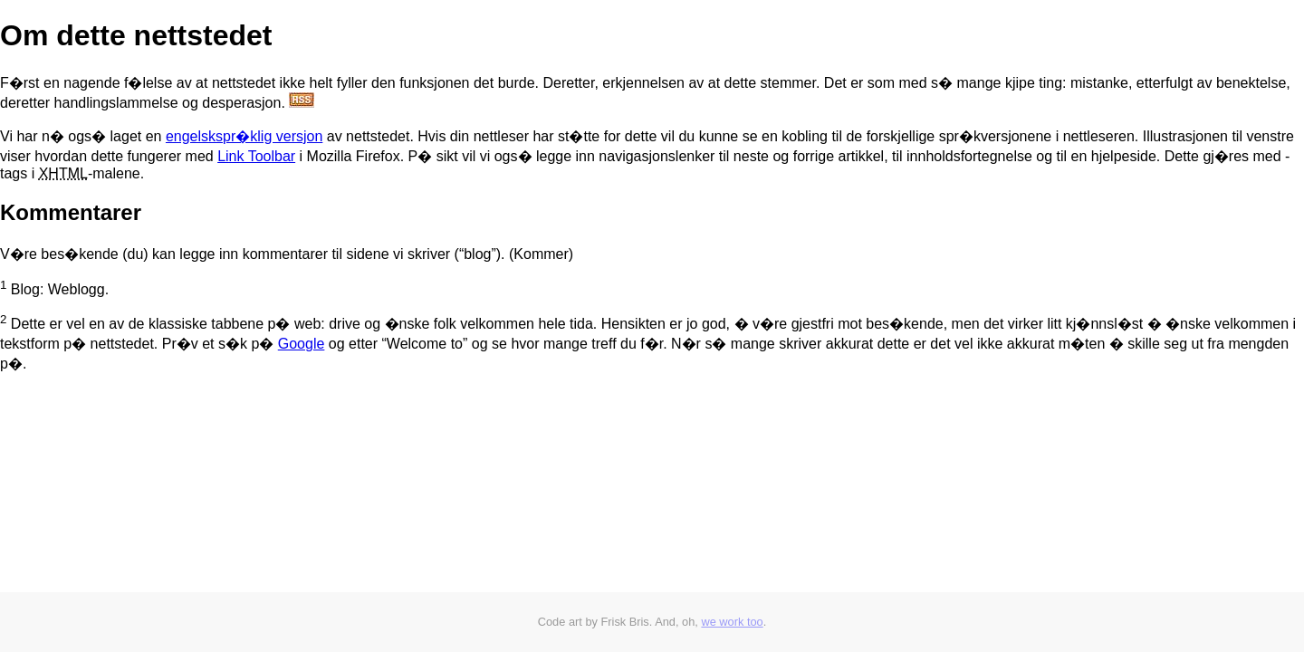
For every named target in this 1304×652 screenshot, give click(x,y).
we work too (731, 621)
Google (301, 343)
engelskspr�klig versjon (244, 136)
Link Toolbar (256, 156)
